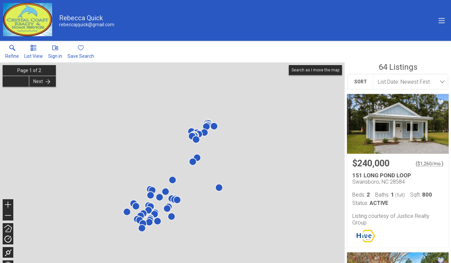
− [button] (8, 215)
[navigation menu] (441, 20)
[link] (12, 53)
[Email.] (86, 24)
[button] (33, 53)
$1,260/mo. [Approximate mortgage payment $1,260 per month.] (429, 163)
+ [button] (8, 205)
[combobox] (408, 81)
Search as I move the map (315, 70)
